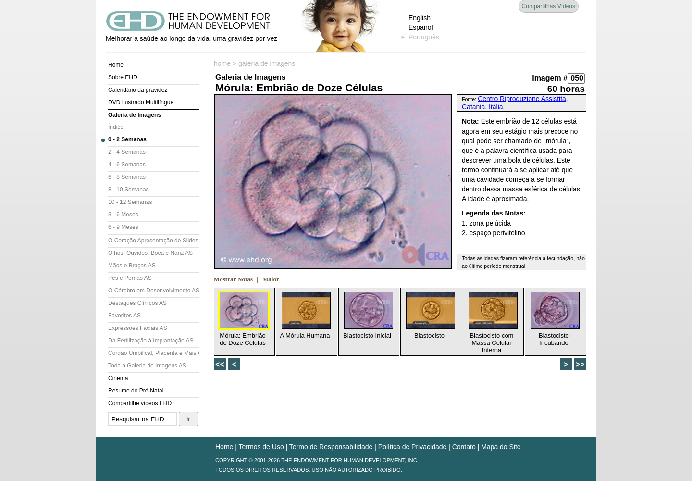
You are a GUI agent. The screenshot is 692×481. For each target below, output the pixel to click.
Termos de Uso (261, 447)
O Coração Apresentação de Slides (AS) (153, 240)
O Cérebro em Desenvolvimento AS (153, 290)
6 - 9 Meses (123, 227)
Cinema (118, 378)
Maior (270, 279)
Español (420, 27)
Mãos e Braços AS (132, 265)
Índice (116, 127)
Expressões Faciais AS (137, 328)
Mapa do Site (501, 447)
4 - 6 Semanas (127, 164)
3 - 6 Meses (123, 214)
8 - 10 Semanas (128, 189)
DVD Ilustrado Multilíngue (140, 102)
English (419, 18)
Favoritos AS (124, 315)
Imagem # (550, 78)
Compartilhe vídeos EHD (140, 403)
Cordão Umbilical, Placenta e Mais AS (153, 353)
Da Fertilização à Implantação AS (150, 340)
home (222, 63)
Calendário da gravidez (137, 90)
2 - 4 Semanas (127, 152)
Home (116, 65)
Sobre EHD (122, 77)
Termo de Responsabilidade (331, 447)
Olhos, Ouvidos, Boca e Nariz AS (150, 253)
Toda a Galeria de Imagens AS (147, 365)
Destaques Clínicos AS (137, 303)
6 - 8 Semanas (127, 177)
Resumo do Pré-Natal (135, 390)
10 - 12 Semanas (130, 202)
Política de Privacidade (412, 447)
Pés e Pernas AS (130, 278)
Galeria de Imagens (134, 115)
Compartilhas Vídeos (548, 6)
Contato (464, 447)
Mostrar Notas (233, 279)
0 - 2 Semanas (127, 139)
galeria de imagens (266, 63)
